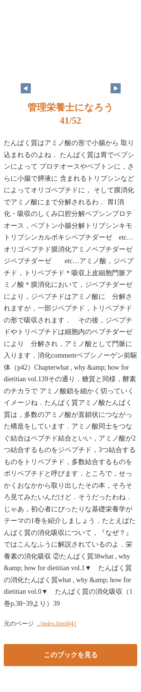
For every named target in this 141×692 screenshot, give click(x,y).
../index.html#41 (56, 623)
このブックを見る (71, 655)
